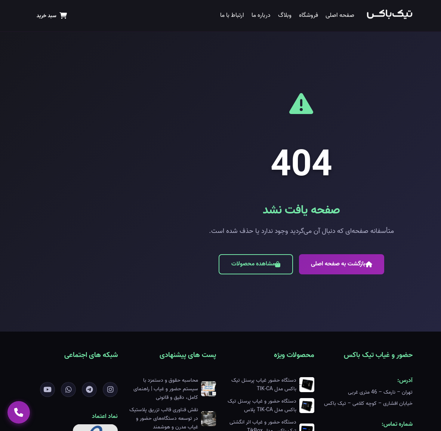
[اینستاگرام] (110, 389)
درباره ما (261, 15)
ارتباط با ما (232, 15)
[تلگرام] (89, 389)
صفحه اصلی (340, 15)
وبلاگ (285, 15)
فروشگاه (308, 15)
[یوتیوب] (47, 389)
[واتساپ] (68, 389)
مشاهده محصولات (255, 264)
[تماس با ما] (18, 412)
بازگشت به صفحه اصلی (341, 264)
